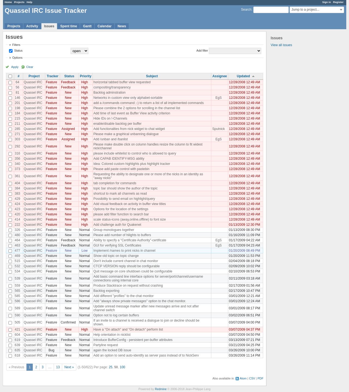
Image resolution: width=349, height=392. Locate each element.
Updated (243, 76)
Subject (152, 76)
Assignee (219, 76)
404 (17, 183)
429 (17, 199)
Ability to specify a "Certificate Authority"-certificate (129, 240)
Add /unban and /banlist (110, 139)
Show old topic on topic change (116, 256)
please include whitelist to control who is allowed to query (134, 153)
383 (17, 193)
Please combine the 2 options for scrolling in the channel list (136, 108)
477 (17, 251)
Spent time (68, 26)
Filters (16, 44)
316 (17, 153)
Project (34, 76)
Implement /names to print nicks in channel (124, 251)
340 (17, 164)
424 (17, 204)
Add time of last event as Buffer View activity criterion (131, 113)
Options (17, 57)
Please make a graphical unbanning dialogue (126, 134)
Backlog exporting (106, 291)
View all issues (281, 45)
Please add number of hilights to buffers (122, 235)
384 (17, 188)
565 (17, 291)
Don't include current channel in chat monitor (125, 261)
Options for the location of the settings (120, 209)
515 (17, 261)
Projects (19, 2)
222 (17, 225)
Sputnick (218, 129)
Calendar (105, 26)
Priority (85, 76)
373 (17, 169)
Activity (32, 26)
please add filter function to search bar (121, 214)
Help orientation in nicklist (111, 335)
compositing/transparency (112, 87)
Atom (243, 378)
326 (17, 230)
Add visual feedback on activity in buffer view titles (129, 204)
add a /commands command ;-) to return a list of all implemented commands (148, 103)
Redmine (161, 389)
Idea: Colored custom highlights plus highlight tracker (131, 164)
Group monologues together (113, 230)
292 (17, 146)
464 (17, 240)
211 (17, 124)
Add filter (202, 50)
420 (17, 214)
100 (122, 367)
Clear (29, 67)
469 (17, 256)
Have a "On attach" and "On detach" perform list (128, 329)
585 (17, 296)
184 (17, 113)
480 (17, 235)
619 (17, 340)
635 (17, 350)
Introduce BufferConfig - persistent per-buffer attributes (132, 340)
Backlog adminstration (109, 92)
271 (17, 134)
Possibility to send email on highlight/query (124, 199)
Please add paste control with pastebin (121, 169)
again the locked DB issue (112, 350)
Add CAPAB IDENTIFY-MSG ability (118, 159)
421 (17, 329)
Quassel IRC (33, 82)
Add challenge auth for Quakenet (117, 225)
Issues (49, 26)
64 (17, 82)
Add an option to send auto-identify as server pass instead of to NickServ (146, 355)
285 (17, 129)
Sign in (326, 2)
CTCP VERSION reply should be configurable (126, 266)
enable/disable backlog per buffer (117, 124)
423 (17, 209)
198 (17, 108)
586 (17, 301)
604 (17, 335)
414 (17, 219)
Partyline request (105, 345)
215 (17, 118)
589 (17, 308)
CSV (252, 378)
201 (17, 103)
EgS (218, 98)
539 (17, 278)
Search (246, 9)
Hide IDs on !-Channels (110, 118)
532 (17, 266)
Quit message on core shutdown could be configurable (132, 271)
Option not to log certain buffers (116, 315)
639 (17, 345)
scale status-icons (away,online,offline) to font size (129, 219)
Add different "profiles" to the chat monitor (123, 296)
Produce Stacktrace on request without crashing (128, 285)
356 (17, 159)
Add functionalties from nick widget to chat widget (129, 129)
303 (17, 139)
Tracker (52, 76)
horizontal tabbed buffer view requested (122, 82)
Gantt (87, 26)
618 (17, 355)
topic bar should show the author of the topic (125, 188)
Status (18, 50)
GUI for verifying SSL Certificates (117, 245)
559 (17, 285)
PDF (260, 378)
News (122, 26)
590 (17, 315)
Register (338, 2)
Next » (69, 367)
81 (17, 92)
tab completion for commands (114, 183)
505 (17, 322)
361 (17, 176)
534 (17, 271)
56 (17, 87)
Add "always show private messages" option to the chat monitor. (139, 301)
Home (8, 2)
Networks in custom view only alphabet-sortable (127, 98)
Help (29, 2)
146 (17, 98)
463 (17, 245)
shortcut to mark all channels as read (120, 193)
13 (58, 367)
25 (110, 367)
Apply (15, 67)
